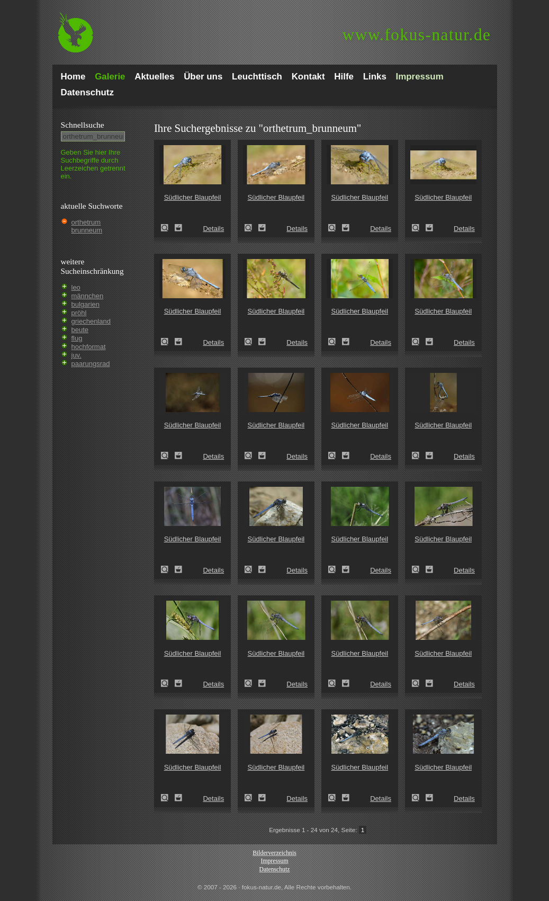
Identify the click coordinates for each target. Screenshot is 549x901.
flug (77, 338)
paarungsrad (90, 364)
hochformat (88, 347)
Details (213, 229)
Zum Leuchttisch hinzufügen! (178, 227)
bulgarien (85, 304)
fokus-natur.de (417, 34)
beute (80, 330)
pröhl (79, 313)
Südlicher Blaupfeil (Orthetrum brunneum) (168, 227)
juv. (76, 355)
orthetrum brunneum (87, 226)
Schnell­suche (82, 124)
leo (75, 287)
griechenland (91, 321)
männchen (87, 296)
